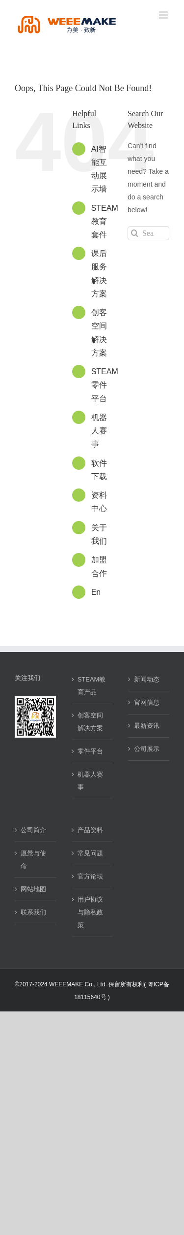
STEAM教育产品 (92, 686)
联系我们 (33, 912)
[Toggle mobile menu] (164, 15)
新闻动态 (146, 679)
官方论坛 (90, 876)
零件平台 (90, 751)
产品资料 (90, 830)
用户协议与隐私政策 (90, 912)
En (96, 592)
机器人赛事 (99, 430)
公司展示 (146, 748)
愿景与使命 (33, 859)
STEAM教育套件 (104, 221)
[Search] (135, 233)
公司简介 (33, 830)
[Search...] (148, 233)
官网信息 (146, 702)
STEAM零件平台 (104, 384)
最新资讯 (146, 725)
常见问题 (90, 853)
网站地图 (33, 889)
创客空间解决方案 (90, 722)
